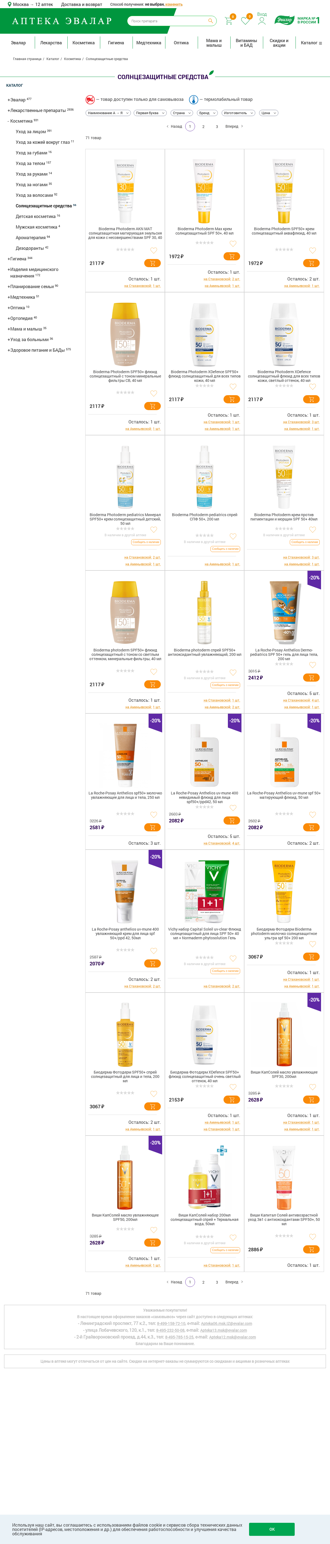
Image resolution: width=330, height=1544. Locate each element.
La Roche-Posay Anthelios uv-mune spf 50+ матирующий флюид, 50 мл (284, 795)
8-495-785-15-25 (179, 1337)
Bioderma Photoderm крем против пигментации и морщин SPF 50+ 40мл (284, 517)
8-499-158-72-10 (171, 1323)
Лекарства (51, 42)
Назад (175, 126)
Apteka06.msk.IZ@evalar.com (226, 1323)
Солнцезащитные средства (44, 205)
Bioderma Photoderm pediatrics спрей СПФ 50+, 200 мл (204, 517)
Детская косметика (36, 216)
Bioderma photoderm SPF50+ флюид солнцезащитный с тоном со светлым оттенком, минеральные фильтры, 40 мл (125, 654)
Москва (21, 4)
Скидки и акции (279, 43)
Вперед (232, 126)
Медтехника (148, 42)
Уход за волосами (35, 195)
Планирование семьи (32, 286)
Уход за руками (32, 174)
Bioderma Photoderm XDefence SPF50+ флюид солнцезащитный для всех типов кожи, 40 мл (204, 376)
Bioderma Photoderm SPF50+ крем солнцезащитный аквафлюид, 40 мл (284, 231)
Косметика (84, 42)
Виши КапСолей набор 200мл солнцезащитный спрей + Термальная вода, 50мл (204, 1219)
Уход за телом (31, 163)
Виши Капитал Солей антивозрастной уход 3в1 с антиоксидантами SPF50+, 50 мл (284, 1219)
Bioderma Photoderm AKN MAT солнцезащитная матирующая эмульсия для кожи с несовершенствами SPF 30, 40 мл (125, 234)
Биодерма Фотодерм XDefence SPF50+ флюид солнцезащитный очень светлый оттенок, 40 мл (205, 1076)
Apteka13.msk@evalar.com (223, 1330)
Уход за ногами (32, 184)
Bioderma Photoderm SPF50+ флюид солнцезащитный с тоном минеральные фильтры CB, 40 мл (125, 376)
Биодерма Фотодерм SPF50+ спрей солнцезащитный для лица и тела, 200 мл (125, 1076)
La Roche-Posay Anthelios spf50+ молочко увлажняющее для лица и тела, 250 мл (125, 795)
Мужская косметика (37, 227)
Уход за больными (30, 339)
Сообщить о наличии (146, 542)
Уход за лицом (31, 131)
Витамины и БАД (246, 43)
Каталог (311, 42)
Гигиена (116, 42)
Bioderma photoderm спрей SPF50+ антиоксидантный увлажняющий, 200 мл (204, 652)
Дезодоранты (30, 248)
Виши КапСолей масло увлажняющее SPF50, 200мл (125, 1217)
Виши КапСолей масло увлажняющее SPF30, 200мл (284, 1074)
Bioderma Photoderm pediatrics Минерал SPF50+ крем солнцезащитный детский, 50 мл (125, 519)
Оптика (181, 42)
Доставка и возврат (81, 4)
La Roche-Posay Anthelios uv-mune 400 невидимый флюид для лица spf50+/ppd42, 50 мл (204, 797)
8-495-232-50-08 (170, 1330)
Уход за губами (32, 152)
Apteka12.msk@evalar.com (232, 1337)
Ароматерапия (31, 237)
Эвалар (18, 42)
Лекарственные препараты (38, 110)
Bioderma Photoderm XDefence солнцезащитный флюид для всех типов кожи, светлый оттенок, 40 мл (284, 376)
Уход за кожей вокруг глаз (43, 142)
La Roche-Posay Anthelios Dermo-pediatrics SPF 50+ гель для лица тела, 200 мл (284, 654)
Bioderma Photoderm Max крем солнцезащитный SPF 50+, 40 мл (204, 231)
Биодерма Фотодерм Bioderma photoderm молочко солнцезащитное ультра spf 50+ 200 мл (284, 933)
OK (272, 1529)
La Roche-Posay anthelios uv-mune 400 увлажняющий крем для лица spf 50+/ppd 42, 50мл (125, 933)
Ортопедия (22, 318)
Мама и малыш (214, 43)
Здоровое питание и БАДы (38, 350)
